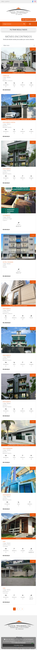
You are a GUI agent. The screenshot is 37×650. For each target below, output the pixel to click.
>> (22, 609)
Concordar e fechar (18, 645)
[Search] (14, 24)
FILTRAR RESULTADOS (18, 29)
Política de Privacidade (20, 642)
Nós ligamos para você (28, 19)
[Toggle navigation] (30, 23)
